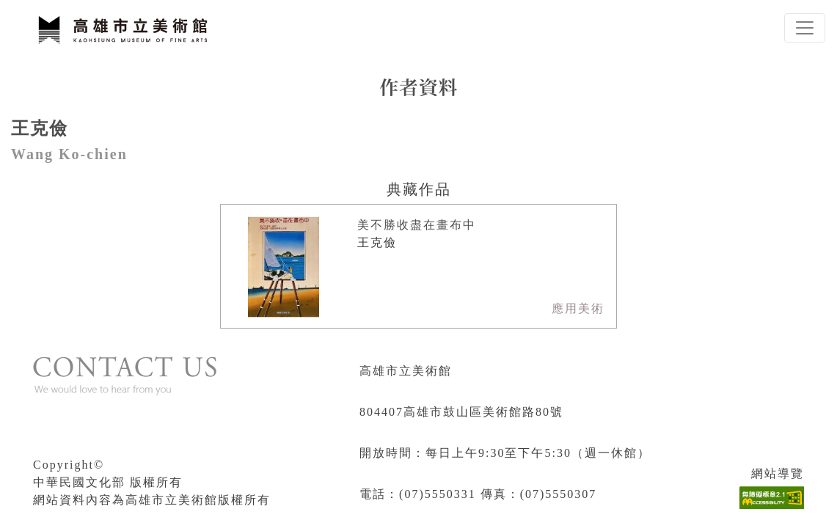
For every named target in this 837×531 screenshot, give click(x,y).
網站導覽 (777, 473)
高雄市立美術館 (405, 371)
